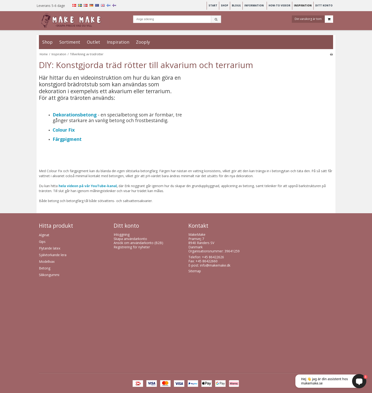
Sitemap (194, 271)
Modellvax (47, 261)
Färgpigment (67, 139)
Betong (44, 268)
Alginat (44, 235)
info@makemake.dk (215, 265)
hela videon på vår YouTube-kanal (88, 186)
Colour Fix (64, 130)
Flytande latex (49, 248)
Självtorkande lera (52, 255)
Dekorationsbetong (75, 114)
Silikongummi (49, 275)
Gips (42, 241)
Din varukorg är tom (314, 19)
